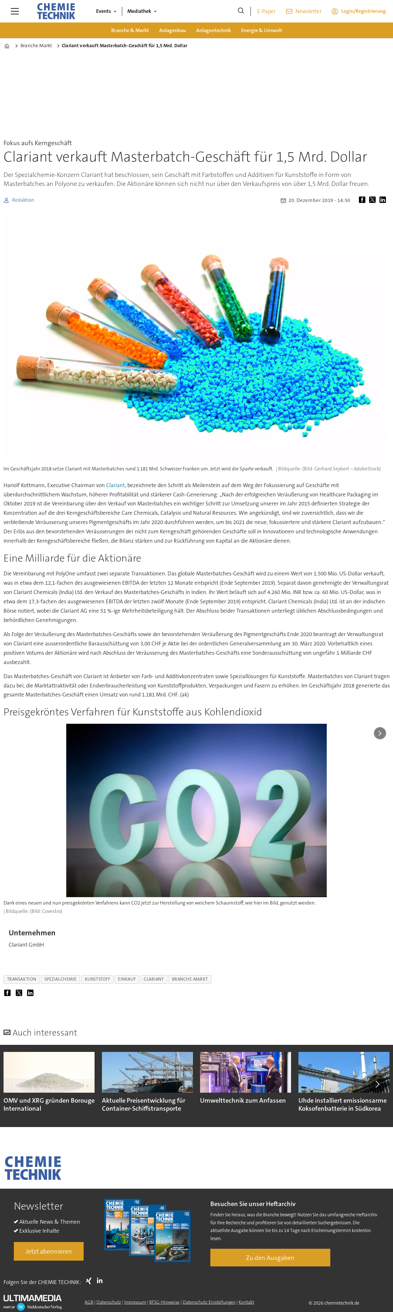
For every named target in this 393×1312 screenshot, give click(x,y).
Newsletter (309, 11)
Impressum (135, 1302)
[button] (377, 1084)
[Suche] (240, 11)
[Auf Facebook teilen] (363, 200)
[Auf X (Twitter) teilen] (374, 200)
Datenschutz (108, 1302)
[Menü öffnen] (15, 11)
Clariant (115, 485)
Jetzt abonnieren (49, 1251)
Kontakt (246, 1302)
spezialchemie (60, 979)
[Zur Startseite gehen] (56, 11)
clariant (154, 979)
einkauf (127, 979)
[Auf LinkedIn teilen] (384, 200)
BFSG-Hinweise (164, 1302)
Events (103, 11)
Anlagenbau (172, 30)
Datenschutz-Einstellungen (209, 1302)
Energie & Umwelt (261, 30)
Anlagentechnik (213, 30)
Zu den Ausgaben (270, 1258)
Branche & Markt (130, 30)
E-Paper (266, 11)
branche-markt (190, 979)
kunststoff (97, 979)
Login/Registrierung (363, 11)
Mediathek (139, 11)
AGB (89, 1302)
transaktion (21, 979)
